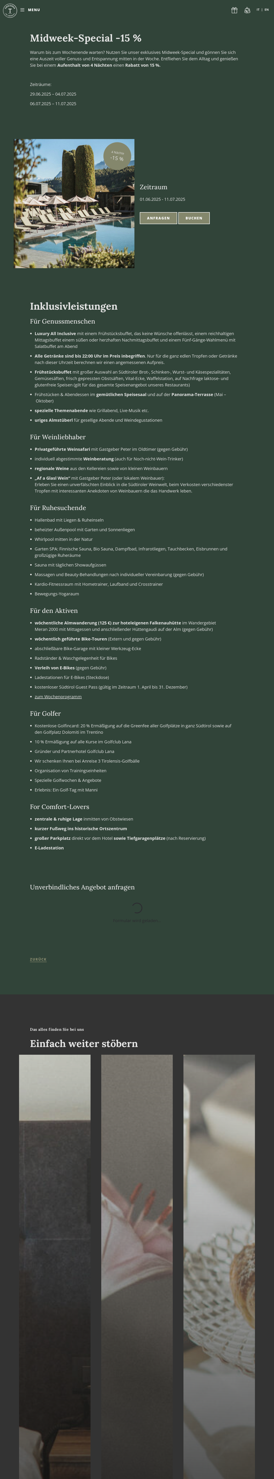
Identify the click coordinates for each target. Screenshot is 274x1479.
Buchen (194, 218)
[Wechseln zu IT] (260, 9)
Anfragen (158, 218)
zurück (38, 959)
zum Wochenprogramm (58, 697)
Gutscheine (235, 10)
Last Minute (248, 10)
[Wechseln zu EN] (267, 9)
